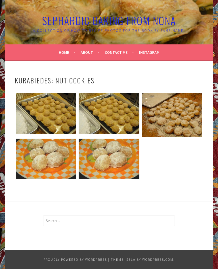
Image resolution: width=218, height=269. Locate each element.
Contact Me (116, 52)
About (87, 52)
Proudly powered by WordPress (75, 259)
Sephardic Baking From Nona (109, 20)
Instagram (149, 52)
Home (64, 52)
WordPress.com (157, 259)
